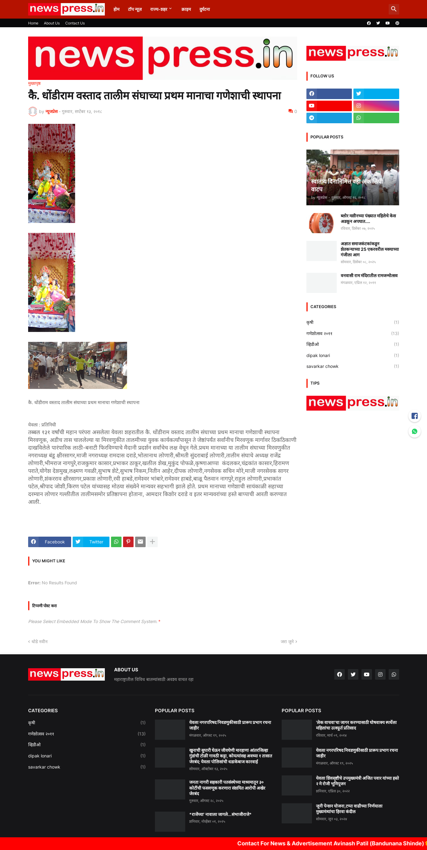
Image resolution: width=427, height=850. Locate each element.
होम (116, 9)
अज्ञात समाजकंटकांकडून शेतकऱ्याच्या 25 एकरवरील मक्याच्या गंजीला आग (370, 249)
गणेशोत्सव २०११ (352, 333)
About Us (52, 23)
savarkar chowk (352, 366)
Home (33, 23)
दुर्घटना (204, 9)
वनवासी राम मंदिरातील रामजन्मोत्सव (369, 275)
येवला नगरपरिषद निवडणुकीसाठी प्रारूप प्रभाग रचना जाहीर (230, 725)
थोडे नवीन (40, 641)
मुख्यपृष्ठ (34, 83)
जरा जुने (287, 641)
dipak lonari (352, 355)
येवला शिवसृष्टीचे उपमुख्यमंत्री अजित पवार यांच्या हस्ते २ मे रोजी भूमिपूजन (357, 780)
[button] (394, 9)
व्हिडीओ (352, 344)
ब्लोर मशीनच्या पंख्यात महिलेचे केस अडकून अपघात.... (368, 218)
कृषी (352, 322)
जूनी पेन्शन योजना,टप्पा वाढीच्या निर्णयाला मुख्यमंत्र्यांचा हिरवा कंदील (349, 808)
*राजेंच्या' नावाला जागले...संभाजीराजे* (220, 814)
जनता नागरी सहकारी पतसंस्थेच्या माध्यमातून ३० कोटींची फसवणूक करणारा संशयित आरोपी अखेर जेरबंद (227, 787)
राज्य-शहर (158, 9)
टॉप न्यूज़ (135, 9)
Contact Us (75, 23)
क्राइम (186, 9)
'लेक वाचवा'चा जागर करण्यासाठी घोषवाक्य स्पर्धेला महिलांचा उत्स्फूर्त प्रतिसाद (356, 725)
